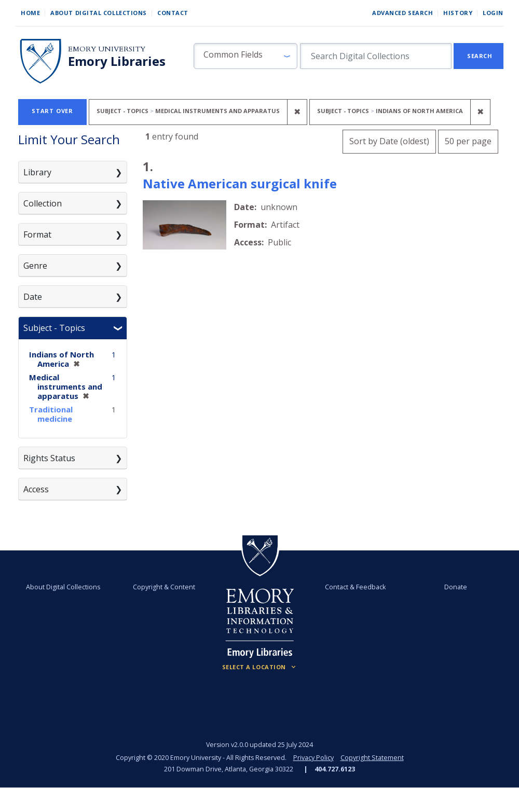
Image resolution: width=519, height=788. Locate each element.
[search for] (376, 56)
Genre (35, 265)
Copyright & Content (164, 587)
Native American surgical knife (240, 183)
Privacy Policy (313, 757)
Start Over (52, 111)
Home (30, 13)
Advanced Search (402, 13)
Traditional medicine (51, 414)
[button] (245, 56)
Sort (389, 141)
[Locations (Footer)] (259, 667)
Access (36, 489)
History (457, 13)
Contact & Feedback (355, 587)
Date (32, 296)
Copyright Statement (372, 757)
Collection (42, 203)
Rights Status (49, 458)
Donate (455, 587)
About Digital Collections (98, 13)
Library (37, 172)
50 (468, 140)
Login (493, 13)
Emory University (106, 49)
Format (37, 234)
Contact (172, 13)
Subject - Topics (54, 328)
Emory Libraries (117, 61)
